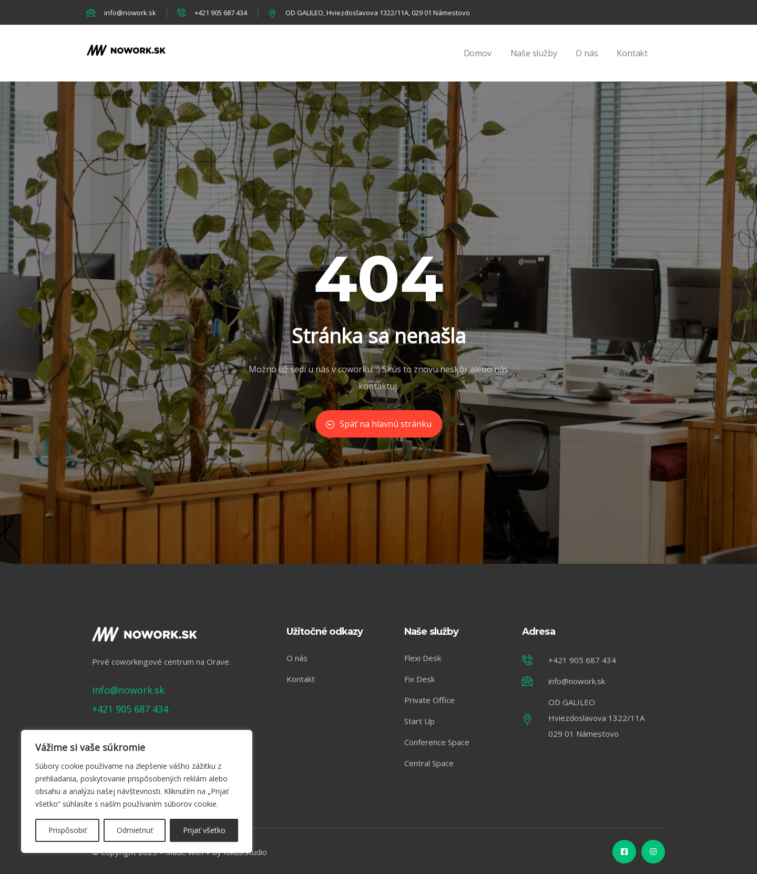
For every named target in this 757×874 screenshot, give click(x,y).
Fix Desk (419, 679)
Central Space (429, 763)
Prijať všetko (204, 830)
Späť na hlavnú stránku (379, 424)
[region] (136, 791)
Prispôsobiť (67, 830)
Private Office (429, 700)
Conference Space (436, 742)
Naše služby (533, 64)
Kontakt (632, 64)
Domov (478, 64)
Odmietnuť (135, 830)
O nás (587, 64)
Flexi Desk (422, 658)
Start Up (419, 721)
